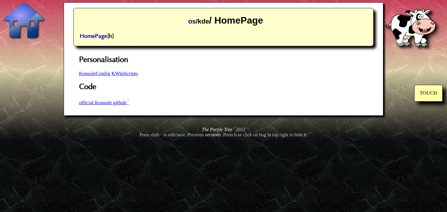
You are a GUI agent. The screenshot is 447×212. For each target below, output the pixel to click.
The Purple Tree (217, 129)
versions (213, 134)
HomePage (93, 36)
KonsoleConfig (94, 73)
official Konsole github (102, 102)
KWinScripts (124, 73)
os (192, 21)
